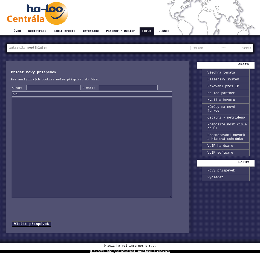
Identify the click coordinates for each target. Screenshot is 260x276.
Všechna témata (221, 73)
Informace (90, 31)
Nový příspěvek (221, 182)
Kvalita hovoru (221, 104)
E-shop (163, 31)
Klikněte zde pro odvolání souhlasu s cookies (130, 274)
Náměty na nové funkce (221, 114)
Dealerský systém (223, 80)
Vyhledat (215, 190)
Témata (242, 64)
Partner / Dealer (120, 31)
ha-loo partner (221, 96)
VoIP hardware (220, 156)
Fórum (146, 31)
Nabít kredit (64, 31)
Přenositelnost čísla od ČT (227, 134)
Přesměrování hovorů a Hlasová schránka (226, 146)
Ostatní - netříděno (226, 124)
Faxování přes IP (223, 88)
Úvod (17, 31)
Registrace (37, 31)
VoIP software (220, 164)
